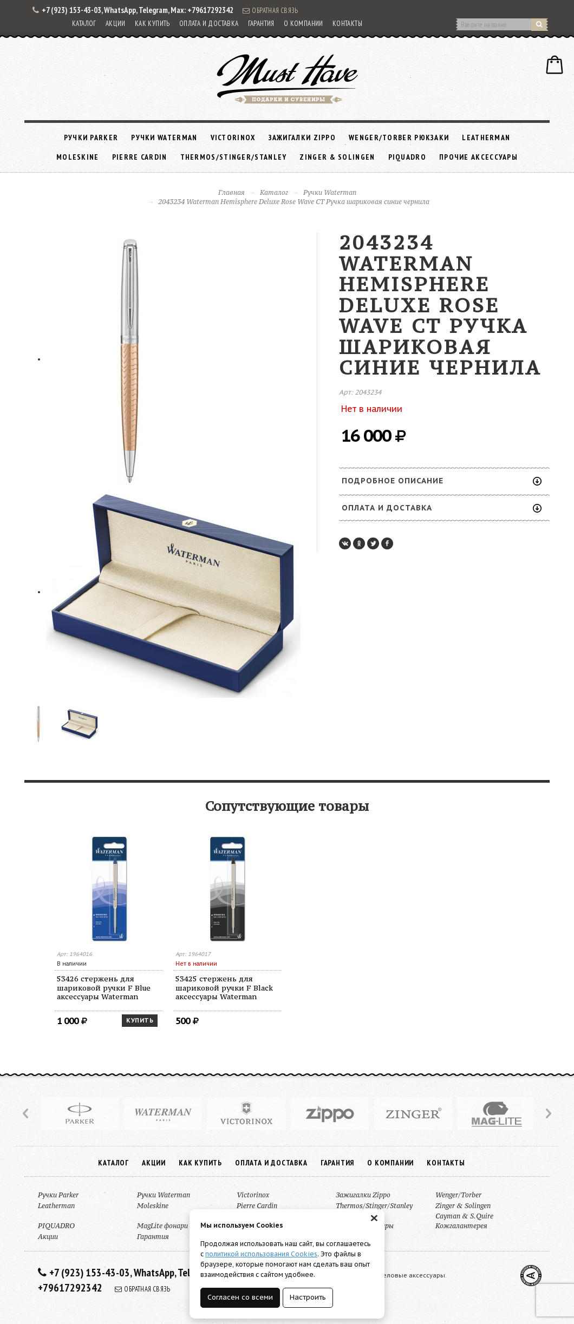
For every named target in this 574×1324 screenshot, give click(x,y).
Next (547, 1113)
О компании (303, 23)
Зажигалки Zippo (302, 137)
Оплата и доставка (209, 23)
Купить (139, 1020)
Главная (231, 192)
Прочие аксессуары (478, 157)
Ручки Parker (91, 137)
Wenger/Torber (458, 1195)
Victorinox (233, 137)
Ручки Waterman (164, 137)
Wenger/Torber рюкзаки (399, 137)
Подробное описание (442, 481)
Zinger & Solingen (337, 157)
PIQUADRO (407, 157)
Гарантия (261, 23)
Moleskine (77, 157)
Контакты (347, 23)
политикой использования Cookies (261, 1254)
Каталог (84, 23)
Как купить (152, 23)
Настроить (308, 1297)
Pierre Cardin (139, 157)
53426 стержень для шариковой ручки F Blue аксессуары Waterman (104, 988)
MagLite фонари (162, 1226)
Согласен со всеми (240, 1297)
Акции (116, 23)
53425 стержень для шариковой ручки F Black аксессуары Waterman (224, 988)
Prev (26, 1113)
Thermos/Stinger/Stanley (233, 157)
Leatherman (486, 137)
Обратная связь (270, 10)
